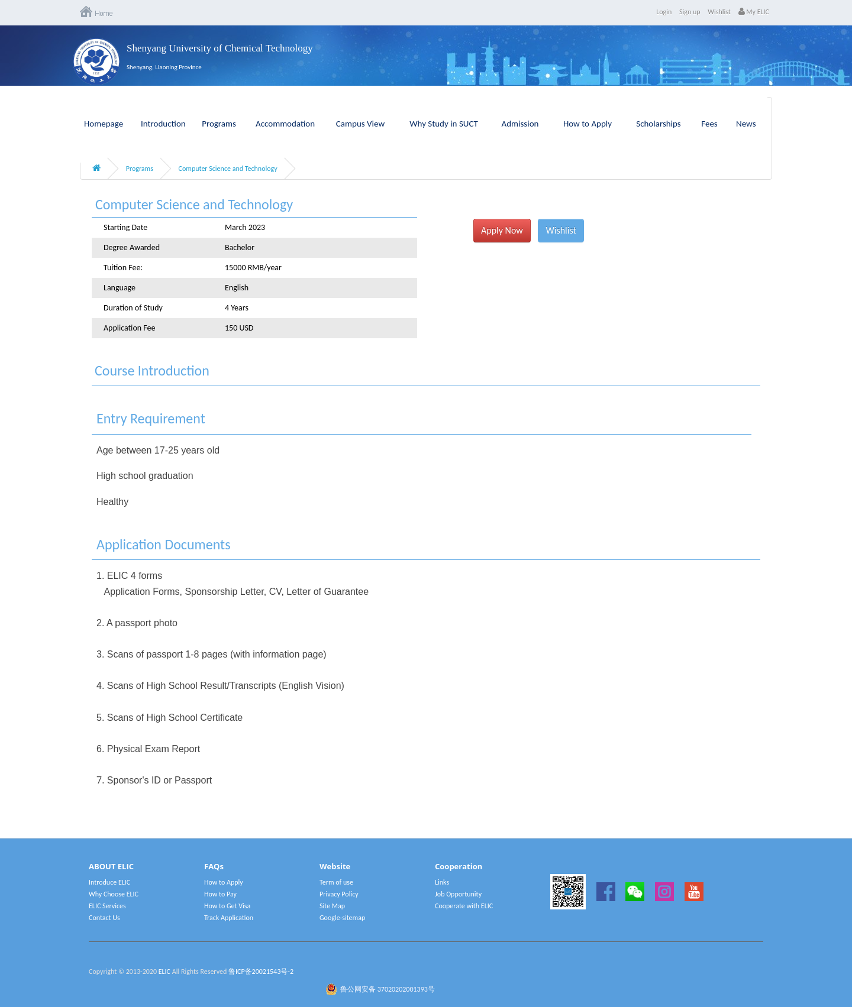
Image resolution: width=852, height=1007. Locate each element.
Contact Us (104, 918)
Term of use (336, 882)
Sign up (690, 12)
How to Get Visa (227, 906)
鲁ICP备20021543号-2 (260, 971)
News (746, 123)
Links (442, 882)
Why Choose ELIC (113, 894)
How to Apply (587, 123)
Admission (520, 123)
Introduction (163, 123)
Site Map (332, 906)
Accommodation (285, 123)
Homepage (103, 123)
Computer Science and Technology (228, 168)
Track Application (228, 918)
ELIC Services (107, 906)
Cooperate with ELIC (464, 906)
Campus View (360, 123)
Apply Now (502, 230)
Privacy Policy (339, 894)
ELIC (164, 971)
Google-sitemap (342, 918)
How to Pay (220, 894)
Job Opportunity (458, 894)
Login (664, 12)
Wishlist (719, 12)
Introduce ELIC (109, 882)
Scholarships (658, 123)
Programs (219, 123)
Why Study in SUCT (443, 123)
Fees (709, 123)
